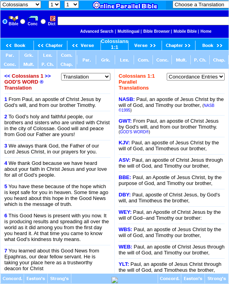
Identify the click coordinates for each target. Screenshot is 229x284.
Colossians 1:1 (114, 44)
